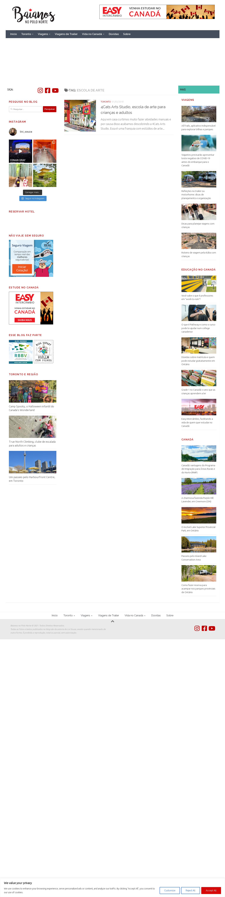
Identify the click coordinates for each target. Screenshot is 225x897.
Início (13, 34)
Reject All (190, 890)
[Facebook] (48, 90)
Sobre (126, 34)
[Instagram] (40, 90)
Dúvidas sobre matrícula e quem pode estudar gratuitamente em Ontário (198, 361)
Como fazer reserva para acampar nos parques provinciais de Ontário (198, 589)
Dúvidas (114, 34)
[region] (112, 887)
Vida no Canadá (92, 34)
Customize (169, 890)
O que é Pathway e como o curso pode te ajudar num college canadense (198, 328)
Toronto (26, 34)
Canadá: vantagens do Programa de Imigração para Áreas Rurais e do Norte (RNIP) (198, 469)
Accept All (211, 890)
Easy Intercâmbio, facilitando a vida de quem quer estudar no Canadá (197, 422)
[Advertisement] (113, 62)
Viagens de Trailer (66, 34)
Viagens (43, 34)
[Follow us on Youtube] (55, 90)
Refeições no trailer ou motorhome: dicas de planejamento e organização (196, 194)
